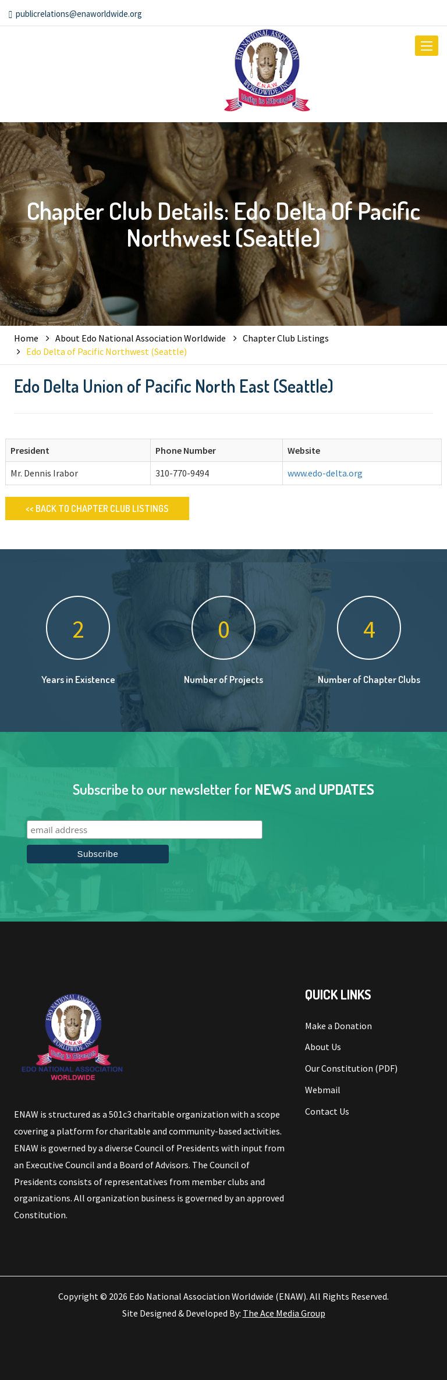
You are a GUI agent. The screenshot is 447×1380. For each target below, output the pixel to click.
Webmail (322, 1090)
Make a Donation (338, 1026)
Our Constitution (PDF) (351, 1068)
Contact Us (327, 1111)
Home (26, 338)
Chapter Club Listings (286, 338)
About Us (323, 1046)
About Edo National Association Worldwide (140, 338)
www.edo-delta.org (325, 473)
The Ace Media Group (284, 1313)
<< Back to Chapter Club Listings (97, 508)
